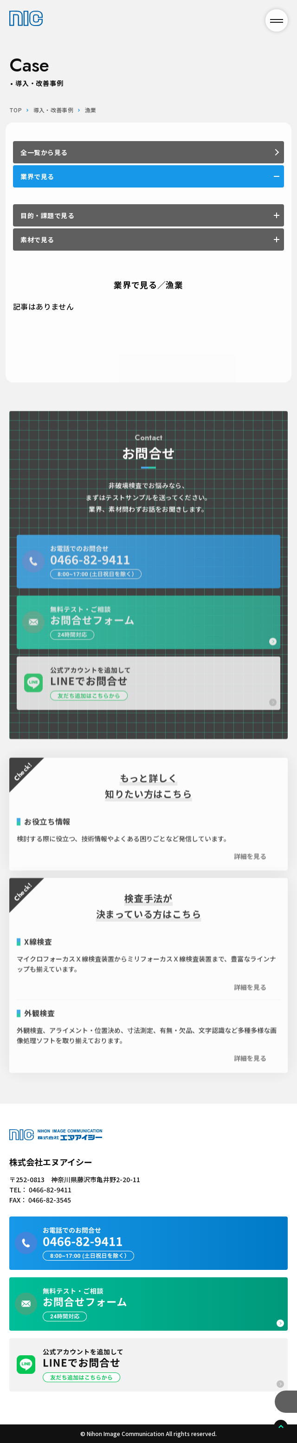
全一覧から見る (44, 152)
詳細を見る (250, 866)
